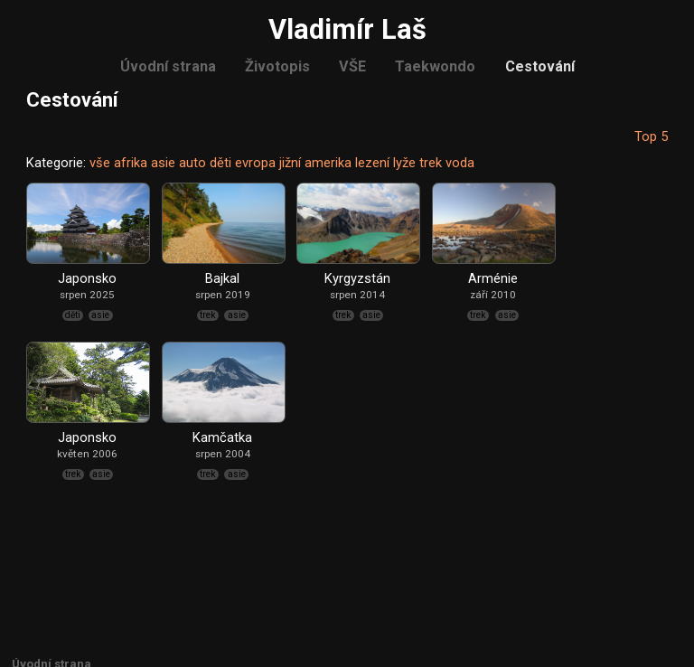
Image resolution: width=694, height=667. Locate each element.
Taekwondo (435, 67)
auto (192, 163)
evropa (255, 163)
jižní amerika (315, 163)
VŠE (352, 67)
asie (163, 163)
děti (220, 163)
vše (99, 163)
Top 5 (651, 136)
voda (459, 163)
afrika (130, 163)
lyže (404, 163)
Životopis (277, 67)
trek (430, 163)
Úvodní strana (168, 67)
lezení (372, 163)
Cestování (540, 67)
